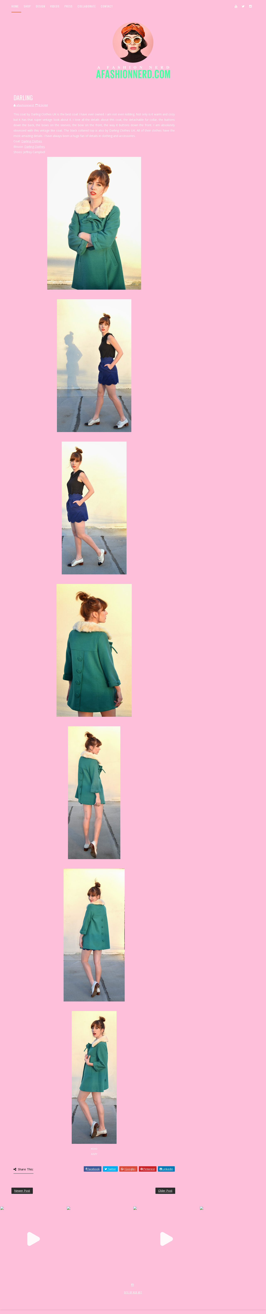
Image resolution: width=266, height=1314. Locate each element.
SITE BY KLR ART (133, 1292)
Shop (27, 6)
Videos (54, 6)
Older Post (165, 1191)
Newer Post (22, 1191)
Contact (107, 6)
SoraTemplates (36, 1297)
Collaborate (87, 6)
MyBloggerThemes (79, 1297)
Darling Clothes (31, 141)
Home (15, 6)
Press (68, 6)
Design (40, 6)
